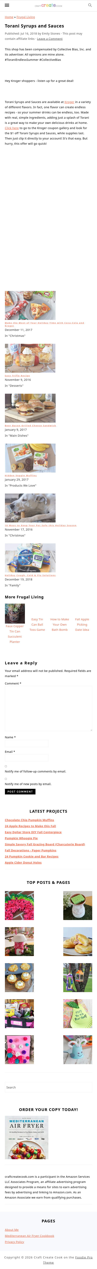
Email (10, 668)
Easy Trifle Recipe (17, 292)
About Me (12, 1146)
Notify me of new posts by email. (28, 700)
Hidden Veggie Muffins (21, 391)
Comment (13, 600)
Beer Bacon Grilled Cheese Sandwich (30, 342)
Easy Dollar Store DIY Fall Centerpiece (33, 748)
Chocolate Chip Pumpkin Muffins (29, 736)
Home (9, 17)
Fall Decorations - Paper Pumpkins (30, 767)
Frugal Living (26, 17)
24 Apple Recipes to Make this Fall (30, 742)
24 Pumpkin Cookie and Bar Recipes (31, 773)
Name (10, 654)
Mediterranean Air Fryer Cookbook (29, 1152)
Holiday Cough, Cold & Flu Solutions (30, 491)
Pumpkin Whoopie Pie (21, 755)
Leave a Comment (50, 39)
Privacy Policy (14, 1158)
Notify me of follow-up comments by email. (35, 688)
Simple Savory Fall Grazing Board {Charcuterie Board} (45, 761)
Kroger (69, 102)
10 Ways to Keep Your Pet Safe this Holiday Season (41, 441)
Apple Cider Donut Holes (23, 779)
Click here (12, 128)
